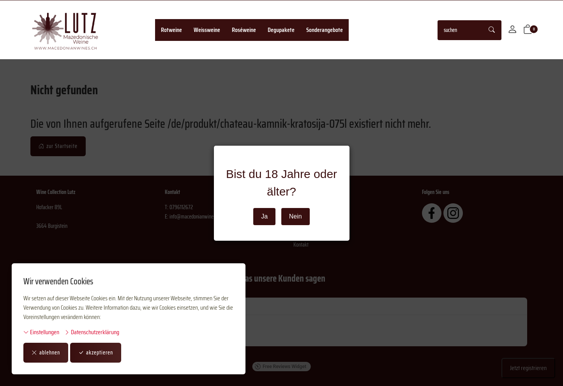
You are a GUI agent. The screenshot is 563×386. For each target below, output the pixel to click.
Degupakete (281, 30)
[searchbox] (460, 30)
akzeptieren (95, 352)
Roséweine (244, 30)
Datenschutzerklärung (91, 332)
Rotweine (171, 30)
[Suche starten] (492, 30)
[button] (528, 30)
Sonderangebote (324, 30)
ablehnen (46, 352)
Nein (295, 216)
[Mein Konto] (512, 30)
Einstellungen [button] (41, 332)
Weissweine (207, 30)
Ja (264, 216)
